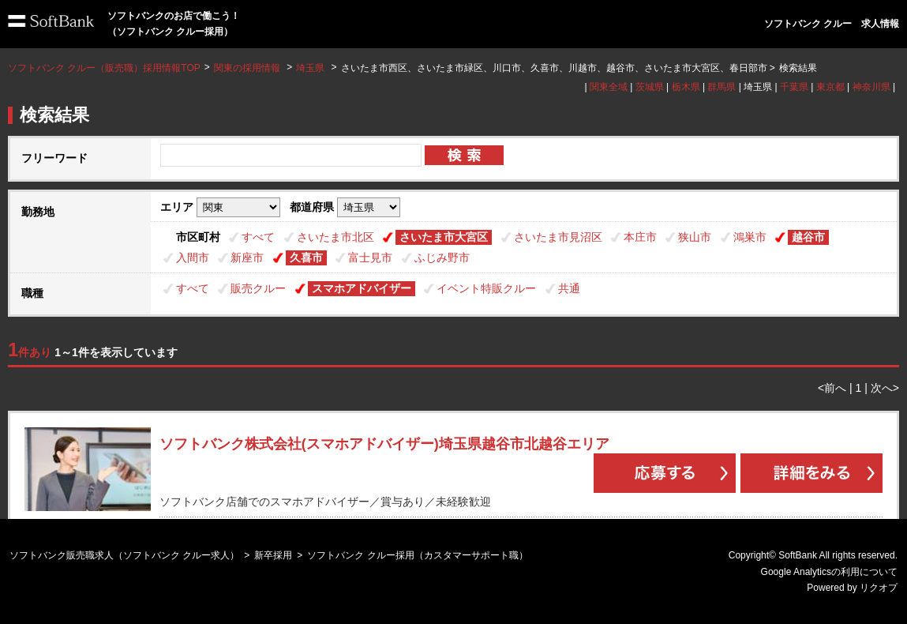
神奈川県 (871, 86)
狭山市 (694, 237)
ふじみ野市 (442, 257)
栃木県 (686, 86)
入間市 (192, 257)
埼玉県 (310, 67)
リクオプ (879, 587)
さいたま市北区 (335, 237)
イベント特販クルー (486, 288)
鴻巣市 (749, 237)
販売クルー (258, 288)
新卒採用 (273, 555)
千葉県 (794, 86)
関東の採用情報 (248, 67)
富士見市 (370, 257)
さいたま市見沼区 (558, 237)
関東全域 (609, 86)
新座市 (247, 257)
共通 (569, 288)
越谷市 (808, 237)
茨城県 (649, 86)
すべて (258, 237)
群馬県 (721, 86)
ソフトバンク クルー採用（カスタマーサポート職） (417, 555)
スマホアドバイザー (361, 288)
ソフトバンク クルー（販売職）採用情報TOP (104, 67)
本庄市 (640, 237)
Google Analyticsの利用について (829, 571)
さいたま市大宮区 (443, 237)
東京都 (830, 86)
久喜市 (306, 257)
